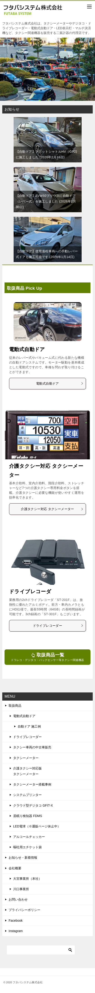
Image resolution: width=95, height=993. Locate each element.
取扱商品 (15, 705)
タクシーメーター (26, 758)
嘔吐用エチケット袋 (27, 847)
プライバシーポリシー (24, 910)
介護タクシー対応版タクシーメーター (27, 771)
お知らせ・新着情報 (23, 857)
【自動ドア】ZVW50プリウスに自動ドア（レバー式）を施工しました (46, 201)
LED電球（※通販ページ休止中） (37, 826)
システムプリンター (27, 795)
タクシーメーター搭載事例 (32, 784)
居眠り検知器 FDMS (27, 816)
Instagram (16, 931)
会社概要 (15, 868)
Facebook (15, 920)
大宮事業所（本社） (27, 878)
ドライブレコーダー (58, 625)
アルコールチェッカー (29, 837)
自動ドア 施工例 (29, 726)
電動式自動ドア (27, 349)
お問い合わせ (18, 899)
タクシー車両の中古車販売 (32, 747)
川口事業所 (21, 889)
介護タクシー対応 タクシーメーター (52, 509)
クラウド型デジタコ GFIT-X (33, 805)
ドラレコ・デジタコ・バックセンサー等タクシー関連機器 (47, 657)
